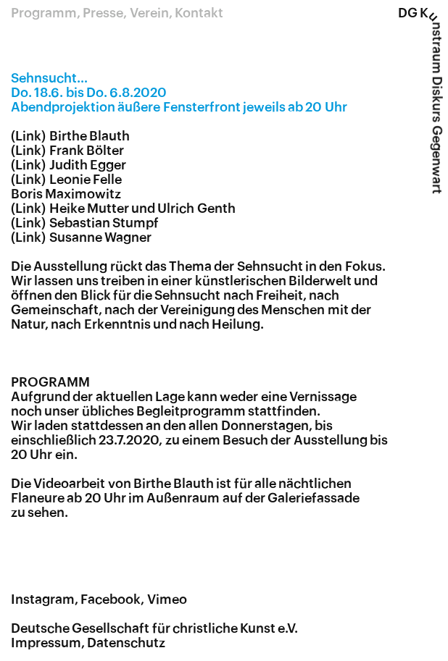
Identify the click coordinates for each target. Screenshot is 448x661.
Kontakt (199, 13)
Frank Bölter (86, 150)
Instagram (43, 599)
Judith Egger (87, 165)
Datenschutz (126, 642)
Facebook (110, 599)
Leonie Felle (85, 179)
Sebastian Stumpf (104, 223)
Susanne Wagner (100, 237)
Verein (149, 13)
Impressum (46, 642)
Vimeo (167, 599)
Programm (44, 13)
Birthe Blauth (89, 136)
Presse (103, 13)
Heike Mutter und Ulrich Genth (142, 208)
